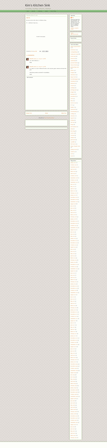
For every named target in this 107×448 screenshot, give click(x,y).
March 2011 (73, 331)
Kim (73, 17)
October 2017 (73, 180)
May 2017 (73, 186)
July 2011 (72, 322)
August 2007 (73, 424)
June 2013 (73, 275)
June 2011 (73, 325)
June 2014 (73, 251)
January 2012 (73, 309)
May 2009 (73, 379)
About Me (33, 11)
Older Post (63, 113)
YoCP (72, 98)
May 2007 (73, 431)
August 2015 (73, 229)
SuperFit (72, 118)
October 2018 (73, 175)
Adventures (73, 74)
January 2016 (73, 219)
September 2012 (74, 292)
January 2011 (73, 335)
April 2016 (73, 212)
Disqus (72, 124)
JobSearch (73, 83)
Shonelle (31, 58)
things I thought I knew (75, 146)
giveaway (73, 94)
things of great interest (75, 46)
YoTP (72, 153)
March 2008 (73, 409)
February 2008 (74, 411)
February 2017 (74, 193)
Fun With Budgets (74, 79)
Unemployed (73, 81)
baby (72, 100)
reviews (72, 85)
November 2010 (74, 340)
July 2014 (72, 249)
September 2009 (74, 370)
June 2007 (73, 428)
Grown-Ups (73, 56)
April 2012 (73, 303)
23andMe (73, 141)
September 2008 (74, 396)
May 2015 (73, 236)
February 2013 (74, 281)
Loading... (73, 40)
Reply (31, 62)
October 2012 (73, 290)
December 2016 (74, 197)
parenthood (73, 96)
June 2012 (73, 299)
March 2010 (73, 357)
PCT (71, 105)
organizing (73, 60)
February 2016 (74, 216)
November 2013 (74, 264)
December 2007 (74, 415)
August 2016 (73, 203)
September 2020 (74, 167)
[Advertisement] (34, 122)
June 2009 (73, 376)
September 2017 (74, 182)
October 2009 (74, 368)
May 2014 (73, 253)
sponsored (73, 109)
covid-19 (72, 133)
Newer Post (29, 113)
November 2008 (74, 392)
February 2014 (74, 260)
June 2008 (73, 402)
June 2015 (73, 234)
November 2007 (74, 418)
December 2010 (74, 338)
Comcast (72, 135)
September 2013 (74, 268)
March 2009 (73, 383)
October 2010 (73, 342)
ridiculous (73, 115)
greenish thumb (74, 62)
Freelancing (40, 11)
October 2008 (74, 394)
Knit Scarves (73, 144)
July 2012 (72, 296)
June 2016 (73, 208)
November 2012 (74, 288)
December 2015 (74, 221)
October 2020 (73, 164)
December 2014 (74, 240)
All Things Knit (73, 89)
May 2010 (73, 353)
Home (28, 11)
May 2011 (73, 327)
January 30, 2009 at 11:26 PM (40, 58)
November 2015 (74, 223)
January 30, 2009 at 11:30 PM (40, 66)
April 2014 (73, 255)
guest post (73, 139)
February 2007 (74, 437)
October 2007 (73, 420)
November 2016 (74, 199)
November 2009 (74, 366)
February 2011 (74, 333)
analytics (72, 137)
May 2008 (73, 405)
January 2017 (73, 195)
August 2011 (73, 320)
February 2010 (74, 359)
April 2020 (73, 169)
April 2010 (73, 355)
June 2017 (73, 184)
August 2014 (73, 247)
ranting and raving (74, 54)
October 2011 (73, 316)
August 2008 (73, 398)
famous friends (74, 64)
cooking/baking (74, 51)
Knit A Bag (73, 131)
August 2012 (73, 294)
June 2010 (73, 351)
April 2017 (73, 188)
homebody (73, 49)
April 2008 (73, 407)
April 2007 (73, 433)
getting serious (74, 149)
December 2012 (74, 286)
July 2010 (72, 348)
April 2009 (73, 381)
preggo (72, 92)
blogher (72, 107)
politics (72, 70)
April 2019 (73, 173)
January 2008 (73, 413)
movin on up (73, 102)
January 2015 (73, 238)
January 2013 (73, 283)
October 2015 (73, 225)
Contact (46, 11)
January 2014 (73, 262)
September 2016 (74, 201)
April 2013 (73, 277)
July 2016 (72, 206)
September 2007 (74, 422)
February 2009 (74, 385)
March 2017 (73, 190)
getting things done (75, 67)
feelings (72, 120)
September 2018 (74, 177)
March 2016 (73, 214)
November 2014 (74, 242)
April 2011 (73, 329)
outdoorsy (73, 151)
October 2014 (73, 245)
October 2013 (73, 266)
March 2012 (73, 305)
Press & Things (53, 11)
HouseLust (73, 58)
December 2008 (74, 389)
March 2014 (73, 257)
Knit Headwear (74, 126)
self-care (73, 122)
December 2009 (74, 364)
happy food (73, 76)
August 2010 (73, 346)
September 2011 (74, 318)
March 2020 (73, 171)
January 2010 (73, 361)
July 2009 (72, 374)
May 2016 (73, 210)
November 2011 (74, 314)
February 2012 (74, 307)
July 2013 (72, 273)
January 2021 (73, 162)
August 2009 (73, 372)
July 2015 (72, 232)
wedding (72, 87)
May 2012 (73, 301)
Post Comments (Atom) (49, 117)
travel (72, 155)
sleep (72, 128)
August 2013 (73, 270)
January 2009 (73, 387)
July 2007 (72, 426)
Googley (72, 72)
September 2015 (74, 227)
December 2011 (74, 312)
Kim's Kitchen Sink (37, 5)
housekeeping (74, 111)
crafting (72, 113)
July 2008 (72, 400)
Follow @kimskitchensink (74, 34)
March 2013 (73, 279)
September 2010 (74, 344)
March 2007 (73, 435)
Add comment (30, 77)
